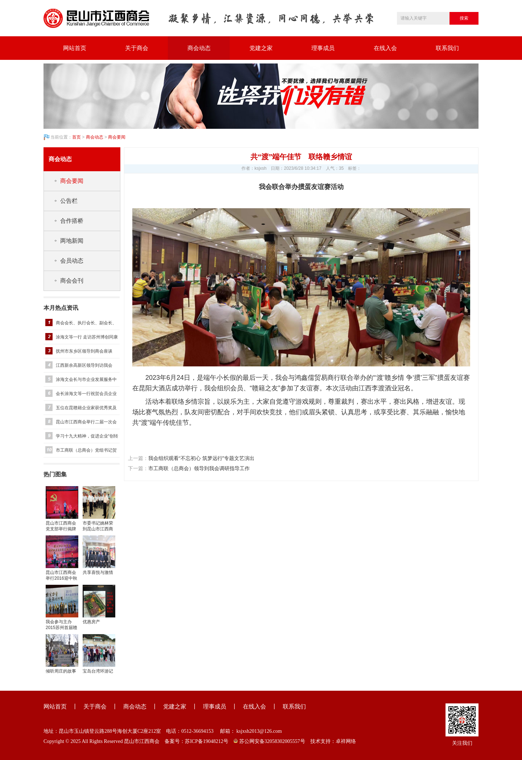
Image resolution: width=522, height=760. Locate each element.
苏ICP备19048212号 (206, 741)
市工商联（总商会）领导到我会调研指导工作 (199, 468)
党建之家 (261, 48)
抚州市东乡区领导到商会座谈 (84, 351)
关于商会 (136, 48)
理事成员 (323, 48)
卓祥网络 (346, 741)
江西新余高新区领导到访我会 (84, 365)
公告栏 (69, 201)
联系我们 (447, 48)
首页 (76, 137)
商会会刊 (71, 281)
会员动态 (71, 261)
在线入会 (385, 48)
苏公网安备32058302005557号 (269, 741)
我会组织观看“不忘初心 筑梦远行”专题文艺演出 (201, 458)
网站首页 (74, 48)
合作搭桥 (71, 221)
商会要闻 (116, 137)
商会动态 (199, 48)
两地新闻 (71, 241)
